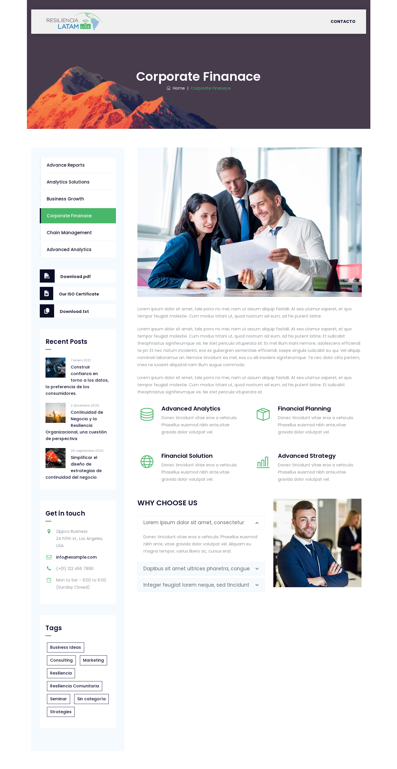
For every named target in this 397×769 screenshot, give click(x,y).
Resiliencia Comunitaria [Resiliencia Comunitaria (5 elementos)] (74, 686)
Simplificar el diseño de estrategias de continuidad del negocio (74, 467)
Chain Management (69, 233)
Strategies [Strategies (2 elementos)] (61, 712)
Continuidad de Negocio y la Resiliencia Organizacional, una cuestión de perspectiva (76, 425)
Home (176, 88)
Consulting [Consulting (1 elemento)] (61, 660)
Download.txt (64, 311)
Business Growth (65, 199)
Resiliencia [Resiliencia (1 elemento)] (61, 673)
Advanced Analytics (69, 250)
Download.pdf (65, 276)
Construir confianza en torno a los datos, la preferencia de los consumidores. (77, 380)
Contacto (343, 21)
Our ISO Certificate (69, 293)
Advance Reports (66, 165)
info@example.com (76, 557)
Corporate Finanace (69, 216)
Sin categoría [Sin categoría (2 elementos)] (91, 699)
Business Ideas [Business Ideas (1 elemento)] (65, 647)
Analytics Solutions (68, 182)
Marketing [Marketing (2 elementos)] (93, 660)
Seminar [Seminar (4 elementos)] (58, 699)
